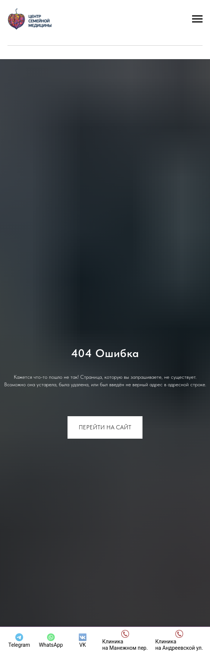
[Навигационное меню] (197, 19)
